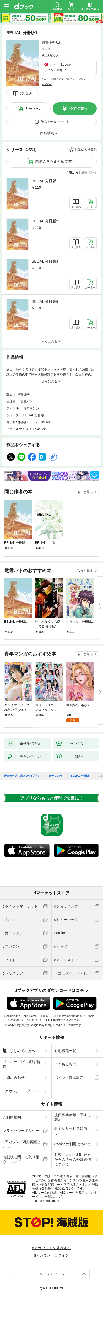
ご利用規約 (12, 1117)
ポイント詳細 (53, 70)
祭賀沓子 (48, 42)
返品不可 (47, 84)
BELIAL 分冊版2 (45, 221)
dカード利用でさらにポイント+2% (62, 79)
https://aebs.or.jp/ (47, 1201)
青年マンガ (31, 408)
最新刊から (89, 172)
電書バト (26, 401)
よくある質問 (65, 1064)
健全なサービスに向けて (72, 1130)
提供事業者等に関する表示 (72, 1117)
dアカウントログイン (20, 1091)
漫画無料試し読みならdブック (22, 776)
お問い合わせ (14, 1077)
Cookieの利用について (72, 1144)
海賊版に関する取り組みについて (21, 1159)
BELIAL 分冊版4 (45, 301)
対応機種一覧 (65, 1051)
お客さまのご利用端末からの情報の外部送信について (72, 1159)
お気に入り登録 (86, 149)
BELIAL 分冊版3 (45, 261)
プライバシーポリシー (21, 1131)
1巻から (73, 172)
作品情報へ (49, 133)
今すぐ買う (78, 108)
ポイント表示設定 (69, 1077)
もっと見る (85, 492)
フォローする (58, 42)
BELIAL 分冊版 (33, 415)
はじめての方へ (19, 1050)
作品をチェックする (55, 122)
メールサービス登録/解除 (21, 1064)
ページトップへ (51, 1274)
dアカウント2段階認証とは (21, 1144)
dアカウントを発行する (51, 1248)
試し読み (26, 93)
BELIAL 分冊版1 (45, 181)
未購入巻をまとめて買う (55, 161)
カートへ (32, 108)
